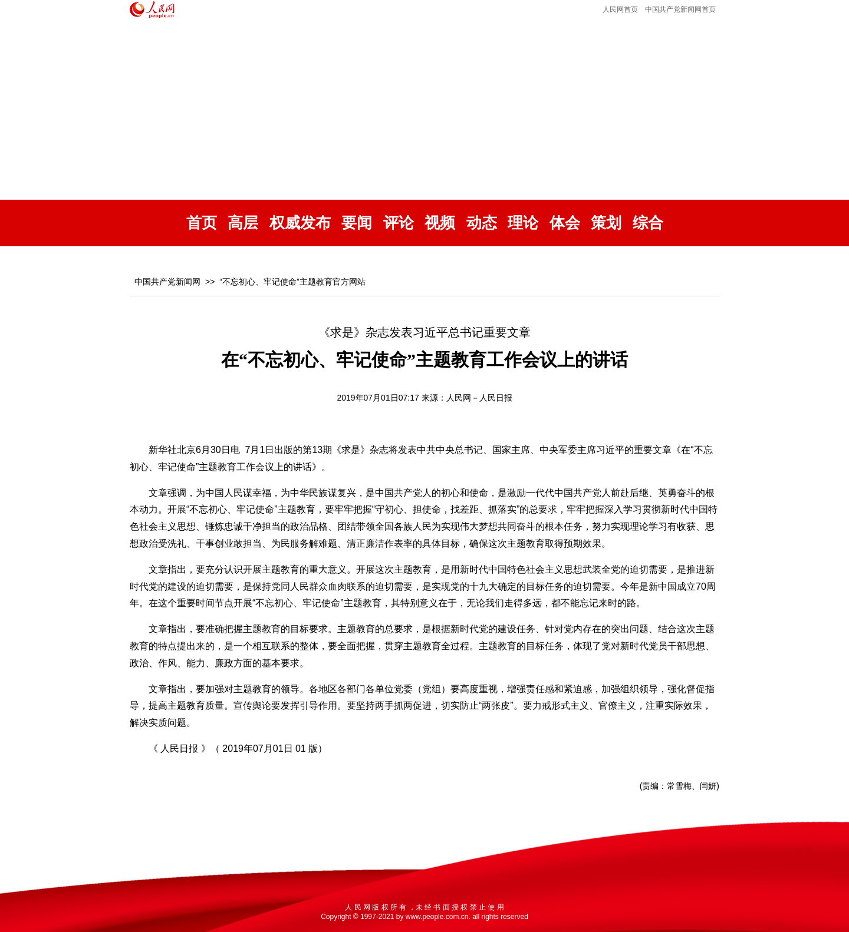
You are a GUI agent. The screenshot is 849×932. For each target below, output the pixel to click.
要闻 (356, 223)
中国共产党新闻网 (167, 281)
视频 (439, 223)
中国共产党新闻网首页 (680, 9)
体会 (564, 223)
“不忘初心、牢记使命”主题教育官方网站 (292, 281)
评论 (398, 223)
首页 (201, 223)
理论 (523, 223)
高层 (243, 223)
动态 (481, 223)
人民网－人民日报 (479, 397)
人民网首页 (620, 9)
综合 (648, 223)
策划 (606, 223)
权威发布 (300, 223)
